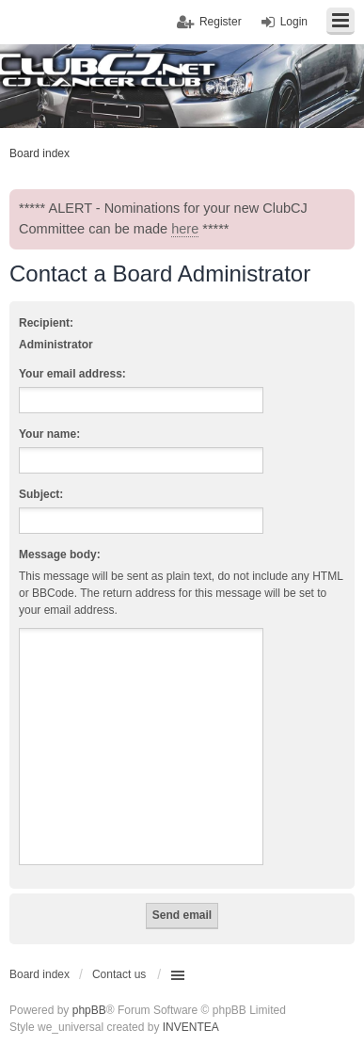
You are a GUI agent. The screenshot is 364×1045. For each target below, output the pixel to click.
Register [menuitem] (220, 21)
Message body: (60, 554)
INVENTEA (191, 1027)
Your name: (49, 434)
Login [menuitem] (294, 21)
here (184, 228)
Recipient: (46, 323)
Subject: (41, 494)
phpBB (89, 1010)
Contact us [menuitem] (119, 974)
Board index (39, 974)
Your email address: (72, 373)
